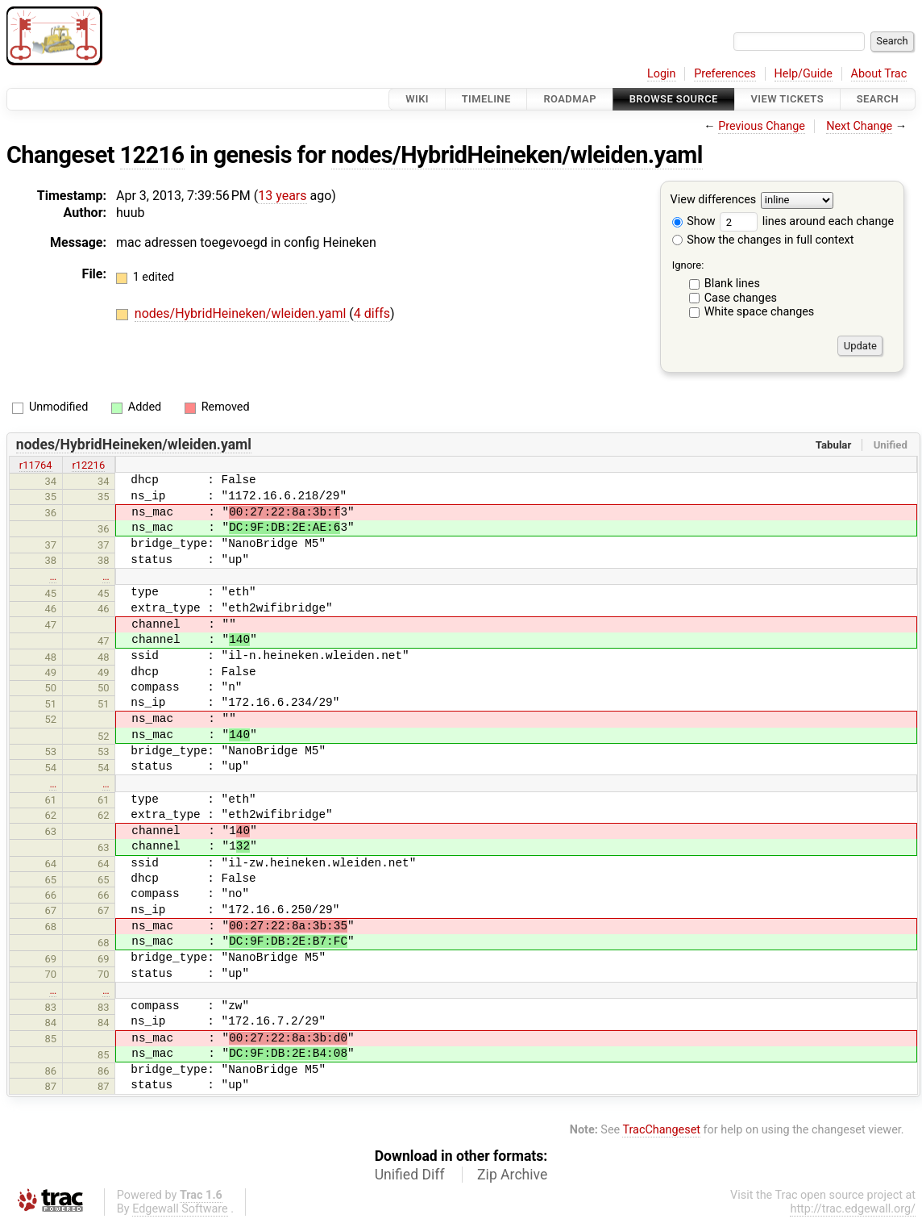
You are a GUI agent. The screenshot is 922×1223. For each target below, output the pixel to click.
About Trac (879, 74)
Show (694, 221)
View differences (714, 200)
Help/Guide (804, 74)
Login (661, 74)
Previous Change (761, 126)
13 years (282, 195)
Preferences (725, 74)
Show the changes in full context (763, 240)
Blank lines (732, 283)
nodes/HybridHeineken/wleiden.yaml (517, 155)
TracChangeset (661, 1130)
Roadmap (569, 99)
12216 (152, 155)
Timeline (486, 99)
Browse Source (673, 99)
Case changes (740, 298)
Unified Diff (410, 1175)
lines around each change (807, 221)
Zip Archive (512, 1175)
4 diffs (372, 313)
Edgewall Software (180, 1209)
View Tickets (787, 99)
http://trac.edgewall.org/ (853, 1209)
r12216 (88, 465)
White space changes (759, 312)
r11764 (35, 465)
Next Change (859, 126)
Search (878, 99)
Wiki (417, 99)
